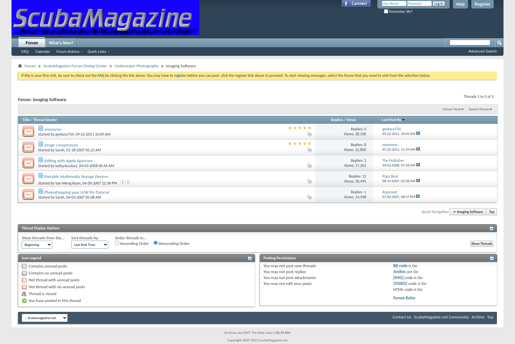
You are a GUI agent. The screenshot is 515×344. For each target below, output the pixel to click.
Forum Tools (452, 109)
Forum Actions (67, 52)
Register (482, 4)
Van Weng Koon (68, 183)
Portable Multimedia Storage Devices (76, 176)
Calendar (42, 52)
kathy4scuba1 (67, 165)
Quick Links (97, 52)
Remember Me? (398, 11)
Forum (32, 43)
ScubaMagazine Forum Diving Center (75, 65)
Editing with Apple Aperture (68, 160)
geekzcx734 (65, 134)
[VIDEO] (400, 283)
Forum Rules (404, 297)
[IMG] (398, 277)
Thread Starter (45, 120)
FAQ (25, 52)
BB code (400, 265)
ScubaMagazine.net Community (441, 316)
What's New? (61, 43)
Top (491, 212)
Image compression (61, 144)
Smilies (399, 271)
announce (52, 129)
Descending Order (171, 243)
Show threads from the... (43, 237)
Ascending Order (132, 243)
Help (460, 4)
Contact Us (401, 316)
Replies (337, 120)
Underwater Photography (137, 65)
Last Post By (393, 120)
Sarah (60, 150)
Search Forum (479, 109)
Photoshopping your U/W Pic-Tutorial (76, 192)
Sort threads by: (85, 237)
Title (26, 120)
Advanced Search (482, 51)
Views (351, 120)
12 (364, 176)
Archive (478, 316)
